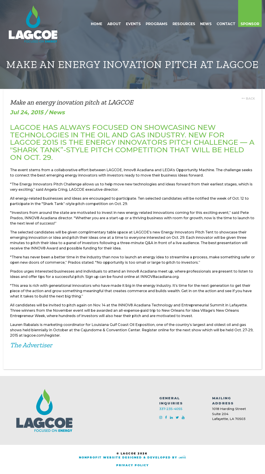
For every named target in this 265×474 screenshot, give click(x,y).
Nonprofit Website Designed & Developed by (132, 457)
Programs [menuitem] (156, 24)
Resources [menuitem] (184, 24)
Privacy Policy (132, 465)
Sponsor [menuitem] (250, 24)
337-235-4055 (170, 409)
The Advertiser (31, 345)
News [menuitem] (206, 24)
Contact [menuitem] (226, 24)
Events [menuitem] (133, 24)
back (250, 98)
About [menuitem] (114, 24)
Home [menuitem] (96, 24)
